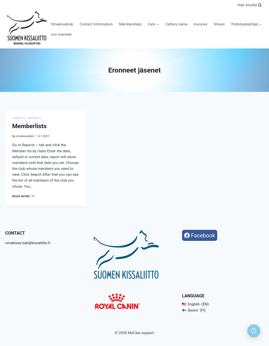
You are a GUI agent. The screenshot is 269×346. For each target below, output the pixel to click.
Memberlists (29, 126)
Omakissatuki (62, 24)
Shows (219, 24)
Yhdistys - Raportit (27, 118)
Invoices (200, 24)
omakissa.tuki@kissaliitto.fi (27, 243)
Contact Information (96, 24)
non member (61, 34)
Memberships (130, 24)
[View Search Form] (250, 5)
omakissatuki (25, 136)
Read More (23, 196)
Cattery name (176, 24)
